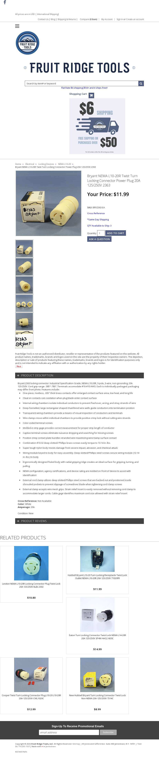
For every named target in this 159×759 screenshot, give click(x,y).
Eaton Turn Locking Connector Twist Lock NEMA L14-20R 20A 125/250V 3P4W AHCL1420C (97, 637)
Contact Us (43, 19)
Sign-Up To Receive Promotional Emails (78, 726)
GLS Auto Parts (21, 752)
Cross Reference (96, 213)
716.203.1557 (24, 746)
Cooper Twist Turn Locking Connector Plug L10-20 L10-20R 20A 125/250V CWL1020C (31, 697)
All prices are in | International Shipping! (37, 14)
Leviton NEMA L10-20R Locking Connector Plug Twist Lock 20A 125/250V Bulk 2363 (31, 585)
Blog (53, 19)
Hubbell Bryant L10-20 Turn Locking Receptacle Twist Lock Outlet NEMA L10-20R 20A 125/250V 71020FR (97, 577)
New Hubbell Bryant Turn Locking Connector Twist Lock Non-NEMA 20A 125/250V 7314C (97, 697)
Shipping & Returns (66, 19)
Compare (88, 19)
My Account (107, 19)
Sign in (120, 19)
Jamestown (51, 746)
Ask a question (99, 239)
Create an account (135, 19)
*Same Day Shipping (98, 219)
